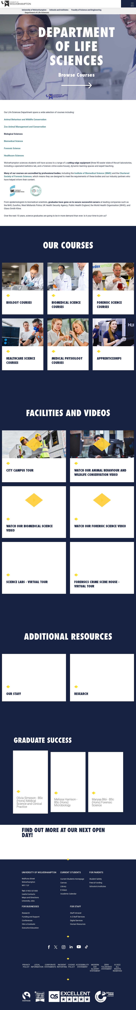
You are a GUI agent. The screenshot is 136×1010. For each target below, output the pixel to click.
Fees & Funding (95, 882)
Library (63, 886)
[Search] (125, 3)
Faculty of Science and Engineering (86, 10)
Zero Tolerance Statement (106, 966)
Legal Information (37, 965)
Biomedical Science (13, 141)
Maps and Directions (30, 897)
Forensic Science (12, 148)
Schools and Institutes (58, 10)
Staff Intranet (75, 913)
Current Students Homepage (72, 879)
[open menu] (132, 3)
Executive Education (30, 927)
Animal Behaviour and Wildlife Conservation (25, 119)
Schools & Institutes (97, 886)
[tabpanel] (30, 783)
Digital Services (76, 920)
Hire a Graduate (28, 924)
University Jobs (28, 900)
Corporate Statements (50, 965)
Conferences (27, 920)
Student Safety (95, 879)
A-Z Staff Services (77, 916)
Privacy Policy (26, 965)
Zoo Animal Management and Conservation (25, 126)
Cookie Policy (71, 965)
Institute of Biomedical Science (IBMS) (93, 173)
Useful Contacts (28, 894)
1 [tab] (68, 811)
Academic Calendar (68, 893)
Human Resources (77, 924)
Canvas (63, 882)
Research (26, 913)
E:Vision (63, 890)
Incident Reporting (62, 965)
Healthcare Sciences (14, 155)
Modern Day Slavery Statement (95, 967)
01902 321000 (32, 890)
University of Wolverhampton (34, 10)
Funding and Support (30, 916)
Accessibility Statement (82, 965)
